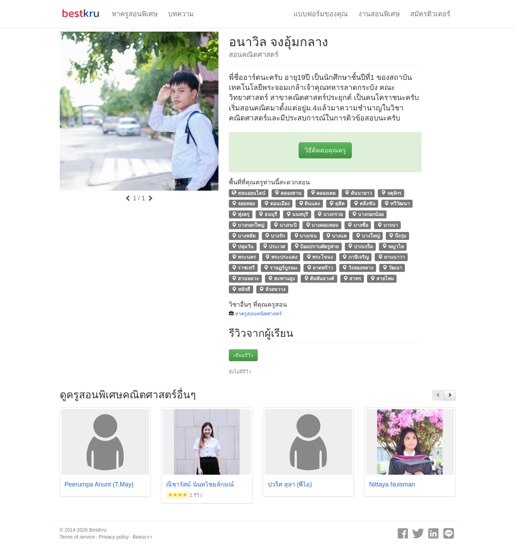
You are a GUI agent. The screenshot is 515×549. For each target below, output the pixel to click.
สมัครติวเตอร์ (430, 14)
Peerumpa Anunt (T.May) (99, 484)
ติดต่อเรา (142, 537)
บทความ (181, 14)
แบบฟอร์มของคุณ (320, 14)
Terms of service (77, 537)
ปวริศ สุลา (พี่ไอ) (290, 484)
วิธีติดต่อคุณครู (325, 150)
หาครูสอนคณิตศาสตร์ (258, 313)
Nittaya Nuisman (392, 484)
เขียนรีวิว (243, 355)
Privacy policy (114, 537)
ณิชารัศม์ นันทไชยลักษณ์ (200, 484)
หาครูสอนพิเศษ (135, 14)
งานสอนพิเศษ (379, 14)
